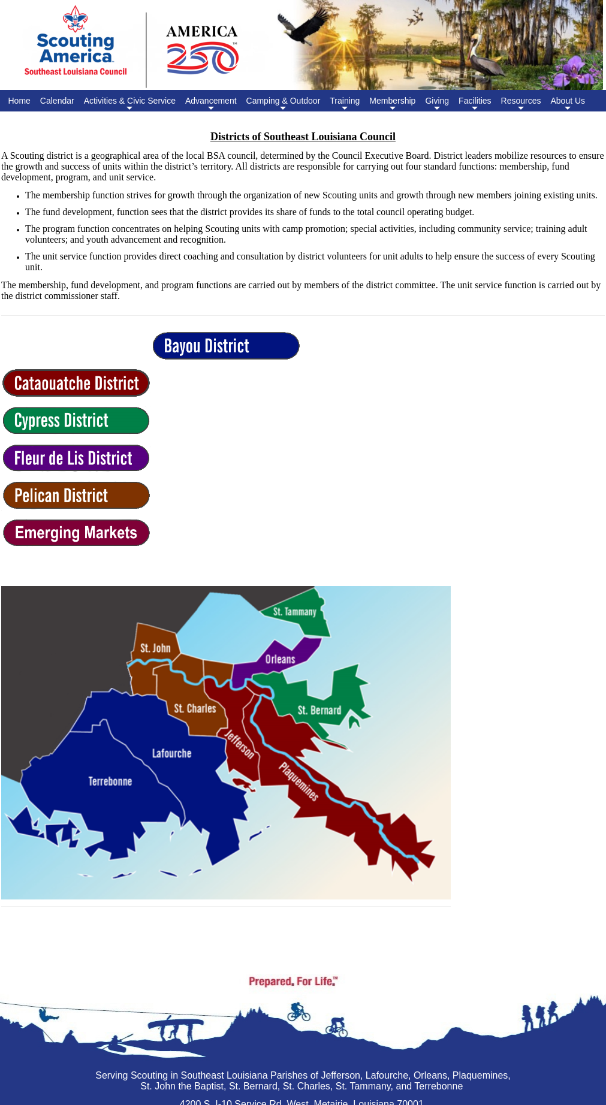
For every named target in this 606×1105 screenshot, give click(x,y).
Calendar (57, 100)
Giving (437, 103)
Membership (392, 103)
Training (345, 103)
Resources (521, 103)
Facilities (475, 103)
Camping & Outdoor (283, 103)
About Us (567, 103)
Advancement (211, 103)
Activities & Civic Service (130, 103)
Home (19, 100)
